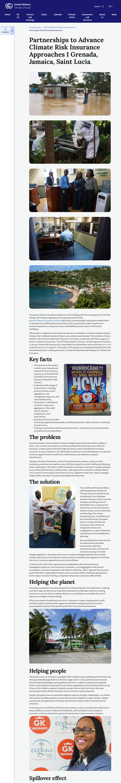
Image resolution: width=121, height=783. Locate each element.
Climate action (72, 15)
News (114, 14)
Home (7, 14)
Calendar (58, 14)
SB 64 (18, 15)
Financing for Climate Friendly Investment (46, 30)
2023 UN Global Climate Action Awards (59, 27)
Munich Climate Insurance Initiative (45, 320)
